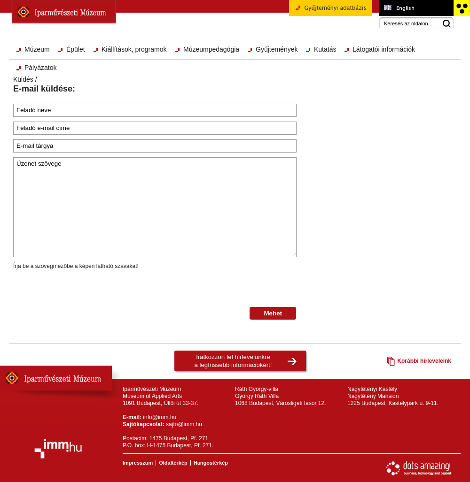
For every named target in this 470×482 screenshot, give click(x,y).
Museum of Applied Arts (416, 8)
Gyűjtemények (277, 49)
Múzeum (37, 49)
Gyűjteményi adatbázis (330, 11)
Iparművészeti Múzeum (64, 11)
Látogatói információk (383, 49)
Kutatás (325, 49)
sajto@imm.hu (184, 424)
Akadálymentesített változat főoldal (461, 8)
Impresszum (138, 463)
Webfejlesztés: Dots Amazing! (418, 468)
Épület (75, 49)
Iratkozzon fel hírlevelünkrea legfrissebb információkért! (233, 360)
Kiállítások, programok (134, 49)
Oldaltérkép (173, 463)
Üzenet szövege (155, 207)
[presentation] (84, 288)
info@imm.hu (159, 417)
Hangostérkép (211, 463)
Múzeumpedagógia (211, 49)
